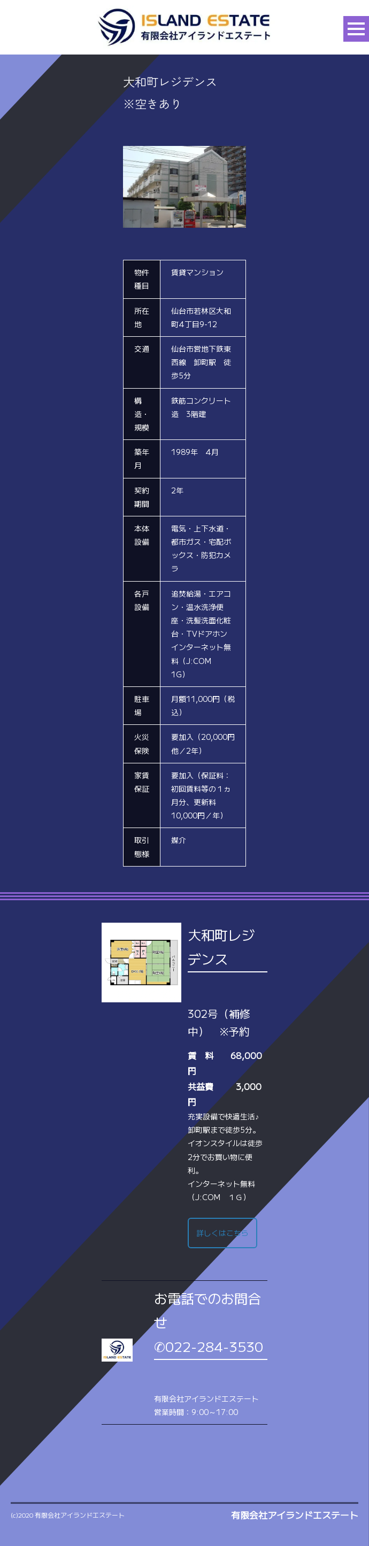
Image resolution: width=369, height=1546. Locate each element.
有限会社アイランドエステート (294, 1515)
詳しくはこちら (222, 1232)
